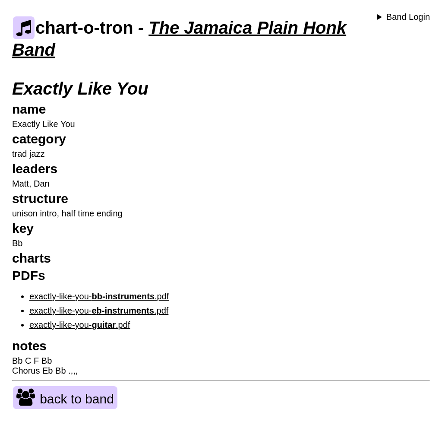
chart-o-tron (73, 27)
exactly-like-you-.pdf (99, 296)
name (29, 109)
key (23, 228)
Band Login (408, 17)
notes (29, 346)
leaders (34, 169)
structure (40, 198)
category (39, 139)
